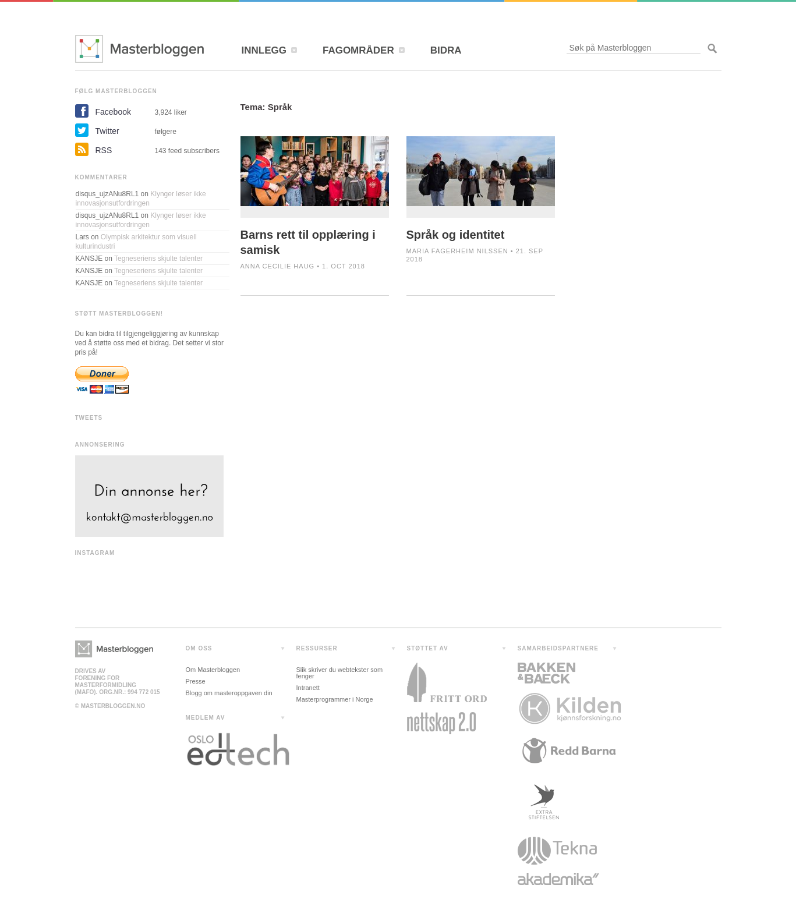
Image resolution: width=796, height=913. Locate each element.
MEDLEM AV (205, 717)
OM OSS (199, 648)
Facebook (113, 111)
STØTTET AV (427, 648)
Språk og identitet (455, 234)
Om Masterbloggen (213, 669)
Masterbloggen (139, 49)
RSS (103, 150)
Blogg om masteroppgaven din (229, 692)
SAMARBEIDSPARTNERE (558, 648)
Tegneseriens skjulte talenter (158, 258)
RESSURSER (317, 648)
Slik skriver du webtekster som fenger (339, 673)
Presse (196, 681)
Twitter (107, 131)
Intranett (308, 687)
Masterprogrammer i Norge (334, 699)
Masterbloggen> (114, 648)
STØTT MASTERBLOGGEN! (119, 313)
